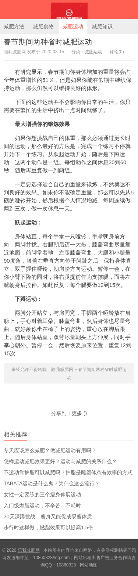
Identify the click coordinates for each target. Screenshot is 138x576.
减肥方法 (14, 26)
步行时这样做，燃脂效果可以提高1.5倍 (48, 527)
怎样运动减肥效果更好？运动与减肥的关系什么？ (60, 461)
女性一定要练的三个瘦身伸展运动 (42, 494)
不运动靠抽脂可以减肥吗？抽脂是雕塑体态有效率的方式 (68, 472)
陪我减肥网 (69, 9)
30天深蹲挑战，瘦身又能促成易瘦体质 (48, 516)
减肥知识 (102, 26)
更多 (77, 413)
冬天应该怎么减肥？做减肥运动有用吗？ (50, 450)
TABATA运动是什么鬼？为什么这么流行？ (52, 483)
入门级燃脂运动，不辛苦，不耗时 (42, 505)
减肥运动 (73, 26)
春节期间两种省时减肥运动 (48, 42)
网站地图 (89, 565)
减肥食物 (43, 26)
